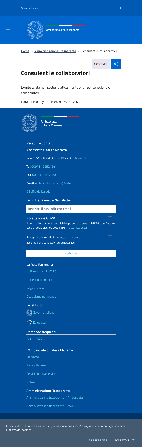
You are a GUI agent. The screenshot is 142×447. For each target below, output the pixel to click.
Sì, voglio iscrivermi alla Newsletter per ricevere (53, 237)
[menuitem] (120, 6)
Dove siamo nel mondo (41, 296)
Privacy (70, 228)
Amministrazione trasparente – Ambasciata (54, 397)
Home (25, 50)
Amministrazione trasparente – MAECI (51, 405)
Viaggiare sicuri (35, 288)
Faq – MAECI (34, 338)
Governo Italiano (30, 8)
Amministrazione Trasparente (55, 50)
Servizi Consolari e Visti (41, 373)
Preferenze (98, 440)
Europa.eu (36, 322)
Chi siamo (32, 356)
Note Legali (81, 228)
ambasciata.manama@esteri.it (55, 183)
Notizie (30, 382)
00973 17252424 (43, 166)
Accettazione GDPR (40, 218)
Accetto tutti (125, 440)
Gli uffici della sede (38, 191)
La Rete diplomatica (39, 279)
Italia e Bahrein (36, 365)
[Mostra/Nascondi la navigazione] (7, 29)
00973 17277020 (44, 174)
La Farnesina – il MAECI (41, 271)
